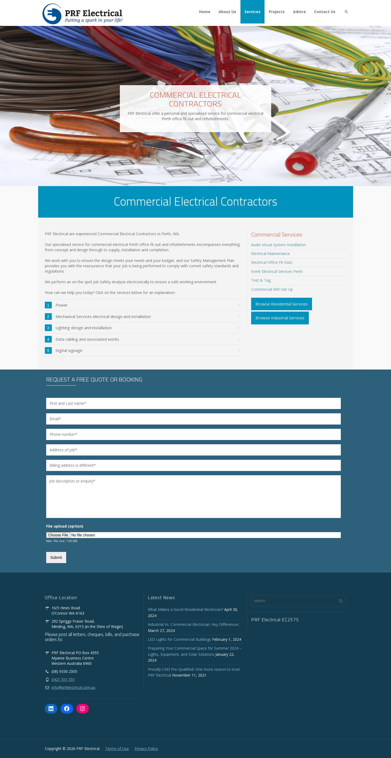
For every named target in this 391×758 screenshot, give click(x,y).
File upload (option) (64, 526)
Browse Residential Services (281, 304)
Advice (299, 11)
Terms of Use (117, 748)
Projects (277, 11)
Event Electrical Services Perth (277, 271)
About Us (227, 11)
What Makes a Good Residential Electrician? (185, 609)
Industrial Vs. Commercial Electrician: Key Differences (194, 624)
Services (252, 11)
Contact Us (324, 11)
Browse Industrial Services (280, 317)
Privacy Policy (146, 748)
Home (204, 11)
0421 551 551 (63, 679)
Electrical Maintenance (270, 253)
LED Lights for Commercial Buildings (179, 639)
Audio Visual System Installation (278, 244)
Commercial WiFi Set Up (272, 289)
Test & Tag (261, 280)
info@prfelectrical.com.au (73, 687)
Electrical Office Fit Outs (272, 262)
